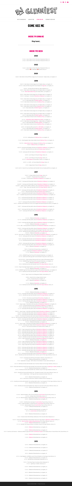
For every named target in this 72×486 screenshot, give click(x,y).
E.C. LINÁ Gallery (40, 127)
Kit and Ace (41, 298)
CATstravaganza (29, 159)
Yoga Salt (44, 85)
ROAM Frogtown (38, 100)
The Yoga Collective (43, 187)
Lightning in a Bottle (52, 366)
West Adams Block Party (30, 91)
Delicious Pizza (41, 101)
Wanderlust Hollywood (39, 96)
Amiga (40, 154)
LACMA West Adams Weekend (32, 119)
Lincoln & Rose (42, 394)
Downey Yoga (42, 149)
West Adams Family (29, 143)
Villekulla (31, 422)
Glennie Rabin (34, 483)
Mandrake (37, 218)
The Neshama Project (37, 431)
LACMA (41, 119)
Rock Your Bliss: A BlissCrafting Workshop (31, 421)
